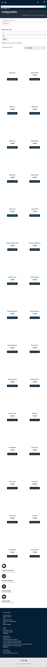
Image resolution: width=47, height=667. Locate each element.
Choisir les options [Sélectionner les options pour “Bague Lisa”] (12, 147)
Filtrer (4, 39)
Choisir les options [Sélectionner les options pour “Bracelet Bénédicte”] (12, 317)
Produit (3, 8)
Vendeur (7, 8)
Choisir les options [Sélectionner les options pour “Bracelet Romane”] (12, 385)
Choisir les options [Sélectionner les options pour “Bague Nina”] (12, 181)
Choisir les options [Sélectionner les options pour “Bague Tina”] (12, 215)
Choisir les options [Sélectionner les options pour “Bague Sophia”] (34, 181)
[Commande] (34, 47)
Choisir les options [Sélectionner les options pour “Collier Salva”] (12, 522)
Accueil (24, 15)
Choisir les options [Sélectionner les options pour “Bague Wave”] (34, 215)
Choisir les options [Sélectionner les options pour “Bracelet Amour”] (12, 283)
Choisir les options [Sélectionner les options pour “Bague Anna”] (12, 79)
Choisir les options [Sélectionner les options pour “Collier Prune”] (12, 488)
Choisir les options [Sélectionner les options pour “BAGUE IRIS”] (34, 113)
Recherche (6, 23)
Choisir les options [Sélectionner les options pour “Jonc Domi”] (34, 522)
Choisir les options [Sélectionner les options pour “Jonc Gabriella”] (12, 556)
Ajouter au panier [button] (12, 113)
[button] (4, 2)
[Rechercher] (45, 7)
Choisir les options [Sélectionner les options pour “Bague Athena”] (34, 79)
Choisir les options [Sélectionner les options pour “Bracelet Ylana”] (12, 420)
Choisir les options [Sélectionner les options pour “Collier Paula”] (34, 454)
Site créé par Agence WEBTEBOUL (23, 663)
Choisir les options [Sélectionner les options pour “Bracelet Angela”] (34, 283)
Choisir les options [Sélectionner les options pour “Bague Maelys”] (34, 147)
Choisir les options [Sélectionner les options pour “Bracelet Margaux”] (12, 351)
